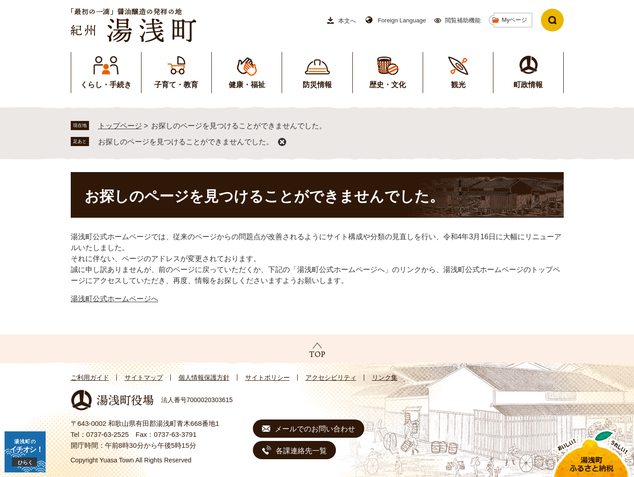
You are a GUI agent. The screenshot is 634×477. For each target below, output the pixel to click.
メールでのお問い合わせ (315, 429)
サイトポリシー (267, 377)
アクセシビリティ (330, 377)
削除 (282, 142)
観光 (458, 85)
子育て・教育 (176, 85)
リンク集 (385, 377)
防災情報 (317, 85)
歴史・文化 (387, 85)
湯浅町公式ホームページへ (114, 299)
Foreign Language (402, 20)
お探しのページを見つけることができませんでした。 (185, 142)
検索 (552, 20)
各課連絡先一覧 (301, 451)
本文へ (347, 20)
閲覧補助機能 (463, 20)
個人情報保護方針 (204, 377)
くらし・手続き (105, 85)
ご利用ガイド (90, 377)
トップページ (120, 126)
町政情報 (528, 85)
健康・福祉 (247, 85)
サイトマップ (144, 377)
